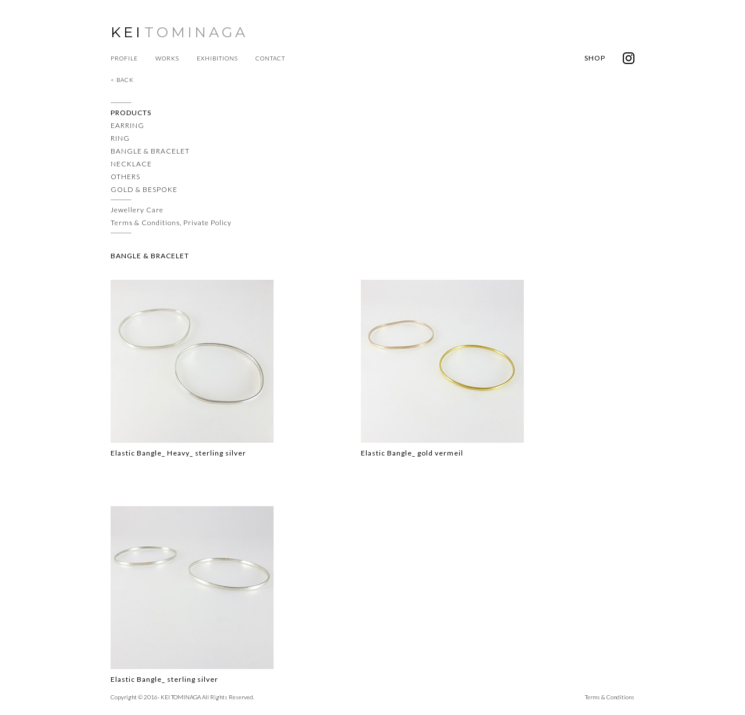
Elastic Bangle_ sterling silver (164, 679)
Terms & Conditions (609, 696)
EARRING (127, 125)
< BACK (122, 79)
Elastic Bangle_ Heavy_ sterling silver (178, 453)
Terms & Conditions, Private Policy (171, 222)
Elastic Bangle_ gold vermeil (412, 453)
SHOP (594, 58)
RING (120, 138)
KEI (127, 32)
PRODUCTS (131, 112)
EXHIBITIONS (217, 58)
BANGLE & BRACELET (150, 151)
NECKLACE (131, 163)
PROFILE (124, 58)
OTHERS (125, 176)
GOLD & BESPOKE (144, 189)
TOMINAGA (196, 32)
